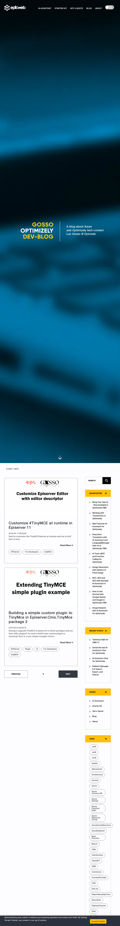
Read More (66, 545)
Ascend (95, 780)
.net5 (94, 747)
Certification (97, 855)
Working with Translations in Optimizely (97, 516)
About (93, 722)
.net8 (94, 758)
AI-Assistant (96, 701)
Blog (92, 716)
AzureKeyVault (98, 831)
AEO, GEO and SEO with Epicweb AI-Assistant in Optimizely (98, 582)
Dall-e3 (95, 889)
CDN (94, 849)
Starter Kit (95, 706)
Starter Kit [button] (61, 8)
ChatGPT (96, 861)
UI (37, 649)
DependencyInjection (101, 894)
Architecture (97, 775)
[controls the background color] (109, 7)
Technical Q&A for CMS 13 (98, 641)
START (9, 469)
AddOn (95, 763)
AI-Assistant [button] (44, 8)
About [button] (98, 8)
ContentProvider (99, 878)
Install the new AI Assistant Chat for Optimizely (98, 650)
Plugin (27, 649)
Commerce (96, 872)
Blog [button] (89, 8)
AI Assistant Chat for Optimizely (98, 659)
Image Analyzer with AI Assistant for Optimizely (98, 610)
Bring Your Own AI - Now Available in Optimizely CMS (98, 505)
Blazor (95, 844)
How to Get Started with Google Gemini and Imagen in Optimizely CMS (98, 597)
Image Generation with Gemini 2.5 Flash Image (98, 570)
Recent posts (96, 631)
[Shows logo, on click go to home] (14, 7)
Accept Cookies (98, 921)
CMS (94, 866)
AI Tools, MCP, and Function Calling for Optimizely (97, 558)
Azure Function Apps (95, 808)
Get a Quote (96, 711)
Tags (92, 739)
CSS (94, 883)
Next (68, 674)
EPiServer (15, 552)
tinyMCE (48, 552)
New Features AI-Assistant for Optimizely (98, 526)
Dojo (94, 911)
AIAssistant (97, 769)
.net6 (94, 752)
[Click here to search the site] (106, 480)
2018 (16, 469)
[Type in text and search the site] (98, 480)
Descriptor (96, 900)
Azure (94, 786)
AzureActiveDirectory (101, 825)
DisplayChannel (98, 906)
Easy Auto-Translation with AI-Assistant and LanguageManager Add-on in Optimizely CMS (99, 541)
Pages (92, 692)
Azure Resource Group (96, 818)
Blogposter (95, 493)
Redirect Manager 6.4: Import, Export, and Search (98, 670)
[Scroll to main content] (60, 458)
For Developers (32, 552)
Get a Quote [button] (76, 8)
